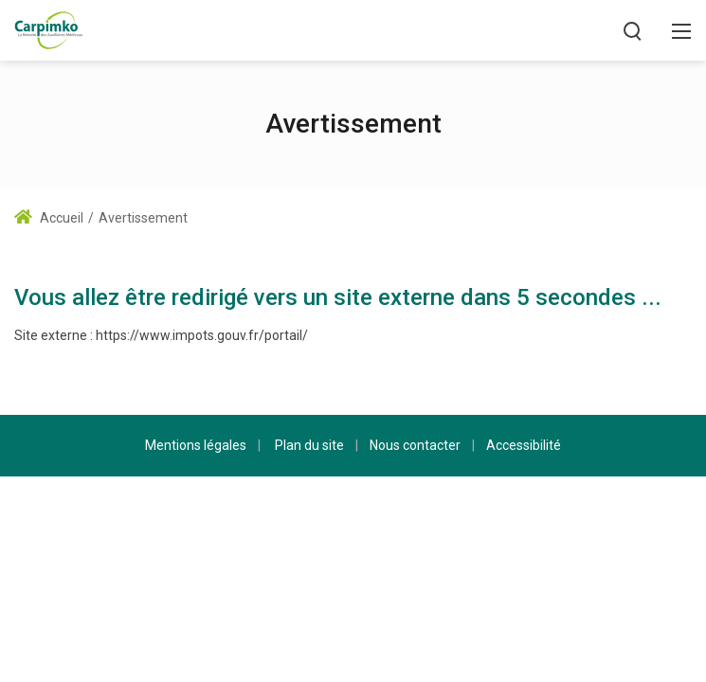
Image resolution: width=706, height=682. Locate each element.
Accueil (48, 217)
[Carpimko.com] (48, 29)
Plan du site (309, 445)
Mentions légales (195, 445)
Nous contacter (415, 445)
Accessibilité (523, 445)
